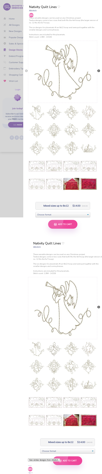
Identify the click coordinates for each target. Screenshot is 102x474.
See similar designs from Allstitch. (44, 460)
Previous (26, 70)
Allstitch (33, 10)
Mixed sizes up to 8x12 (56, 205)
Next (98, 70)
